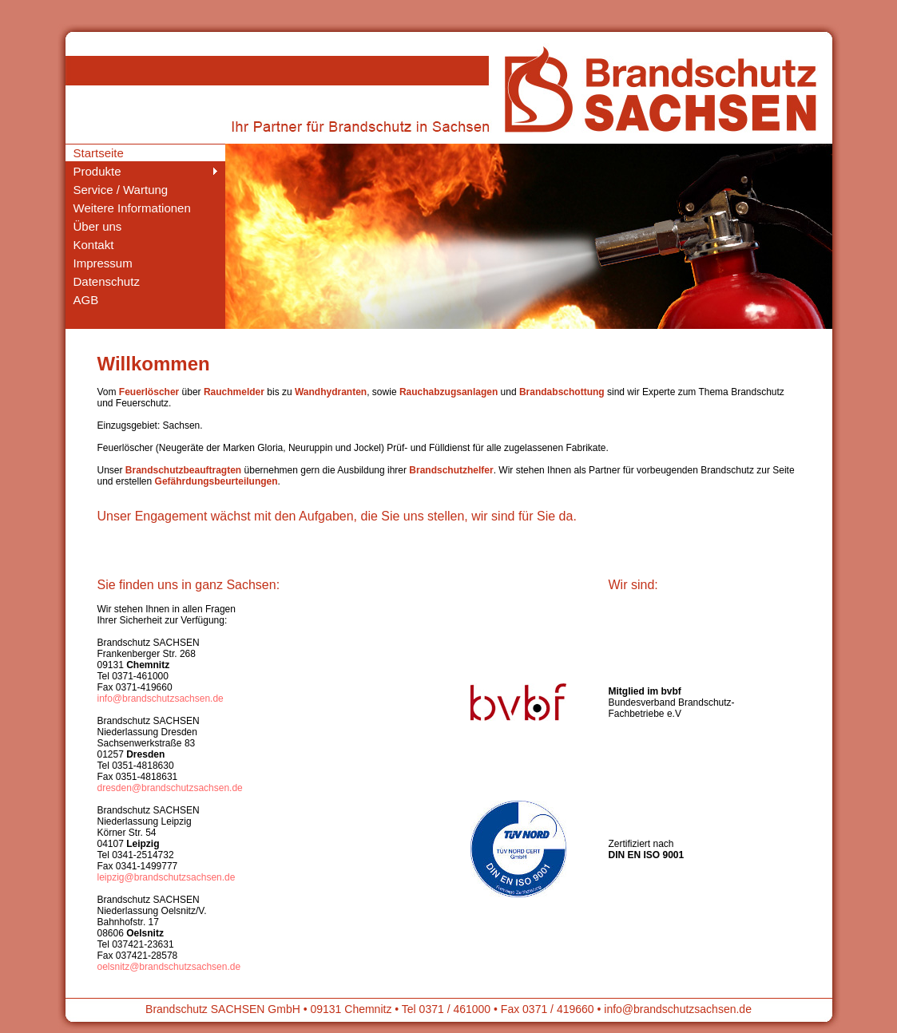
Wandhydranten (331, 392)
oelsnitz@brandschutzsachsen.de (169, 966)
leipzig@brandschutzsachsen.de (166, 877)
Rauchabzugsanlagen (448, 392)
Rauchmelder (234, 392)
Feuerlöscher (149, 392)
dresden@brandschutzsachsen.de (170, 788)
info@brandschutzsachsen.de (160, 698)
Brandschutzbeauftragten (183, 470)
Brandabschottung (562, 392)
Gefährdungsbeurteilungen (216, 481)
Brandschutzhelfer (451, 470)
